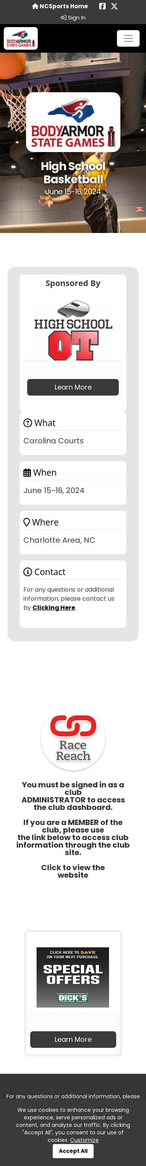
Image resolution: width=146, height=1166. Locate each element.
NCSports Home (60, 6)
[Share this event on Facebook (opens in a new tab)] (102, 7)
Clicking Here (53, 607)
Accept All (73, 1151)
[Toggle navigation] (128, 38)
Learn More (73, 387)
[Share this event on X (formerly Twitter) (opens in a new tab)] (114, 7)
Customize (84, 1140)
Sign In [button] (73, 17)
